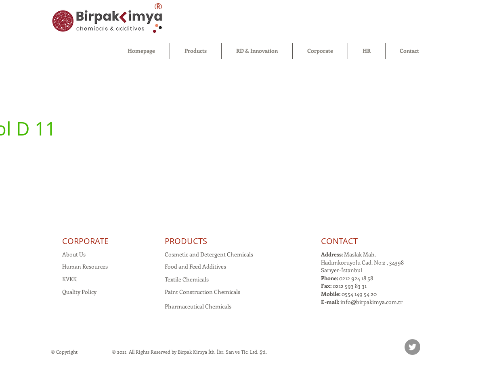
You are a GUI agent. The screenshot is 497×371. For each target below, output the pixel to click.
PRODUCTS (186, 241)
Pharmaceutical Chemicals (198, 306)
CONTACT (339, 241)
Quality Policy (79, 292)
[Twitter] (412, 347)
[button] (195, 51)
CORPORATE (85, 241)
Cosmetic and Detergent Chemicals (209, 254)
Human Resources (85, 266)
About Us (74, 254)
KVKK (69, 279)
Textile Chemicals (187, 279)
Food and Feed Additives (195, 266)
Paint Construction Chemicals (202, 292)
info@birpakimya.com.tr (371, 302)
